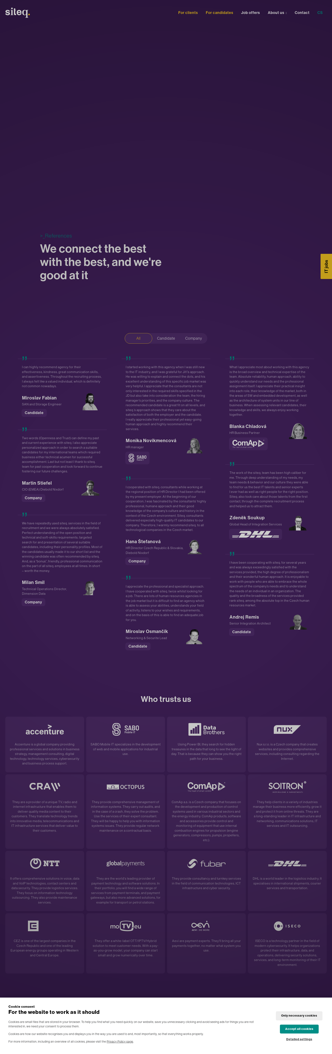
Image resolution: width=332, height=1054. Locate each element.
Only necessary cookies (299, 1015)
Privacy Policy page (120, 1041)
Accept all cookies (299, 1029)
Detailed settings (299, 1039)
